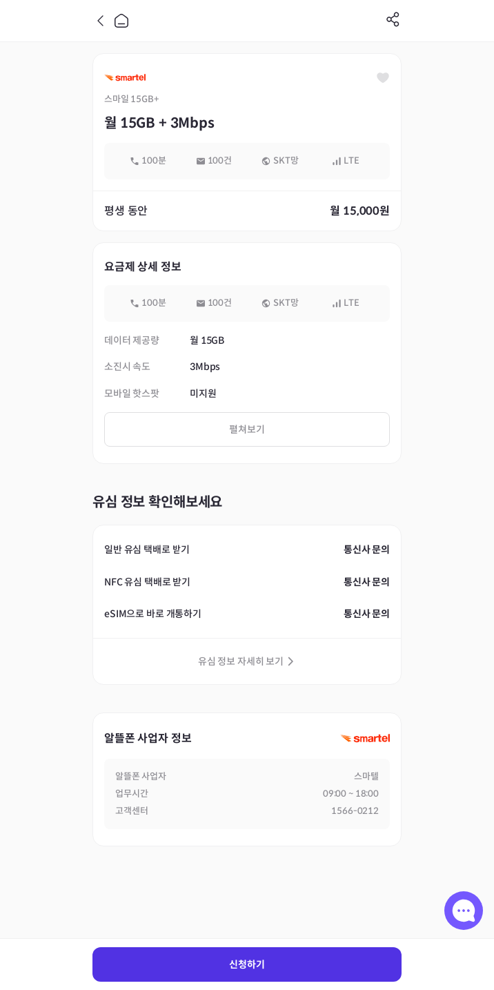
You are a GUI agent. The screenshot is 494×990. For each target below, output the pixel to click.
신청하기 (246, 964)
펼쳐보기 (246, 429)
